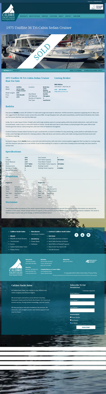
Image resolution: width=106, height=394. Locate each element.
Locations (53, 16)
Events (12, 247)
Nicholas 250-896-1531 (32, 273)
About (61, 16)
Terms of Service (90, 278)
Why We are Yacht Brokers (18, 242)
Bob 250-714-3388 (46, 269)
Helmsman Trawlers (38, 237)
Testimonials (14, 245)
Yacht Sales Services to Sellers (58, 245)
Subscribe (76, 16)
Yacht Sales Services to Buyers (58, 242)
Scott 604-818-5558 (46, 275)
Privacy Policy (14, 253)
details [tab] (6, 70)
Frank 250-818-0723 (31, 277)
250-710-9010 (62, 90)
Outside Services (54, 253)
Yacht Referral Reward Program (59, 247)
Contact (68, 16)
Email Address (75, 297)
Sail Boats (75, 324)
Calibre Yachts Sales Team (18, 250)
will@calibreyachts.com (61, 92)
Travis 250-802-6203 (46, 267)
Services (45, 16)
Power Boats (35, 245)
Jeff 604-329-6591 (30, 265)
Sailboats (34, 247)
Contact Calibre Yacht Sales (59, 235)
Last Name (74, 311)
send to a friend (76, 70)
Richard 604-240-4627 (47, 265)
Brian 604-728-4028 (31, 267)
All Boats (75, 326)
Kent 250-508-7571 (31, 275)
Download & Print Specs (93, 70)
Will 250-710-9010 (68, 265)
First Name (74, 304)
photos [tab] (16, 70)
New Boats (24, 16)
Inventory (35, 242)
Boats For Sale (34, 16)
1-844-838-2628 (97, 1)
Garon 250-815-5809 (46, 277)
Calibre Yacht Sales (17, 235)
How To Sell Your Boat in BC (58, 250)
